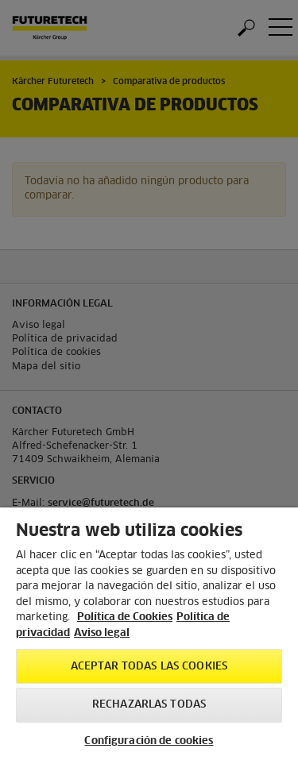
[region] (149, 633)
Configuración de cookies (148, 741)
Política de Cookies (124, 617)
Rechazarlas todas (149, 705)
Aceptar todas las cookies (149, 667)
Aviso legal (102, 633)
